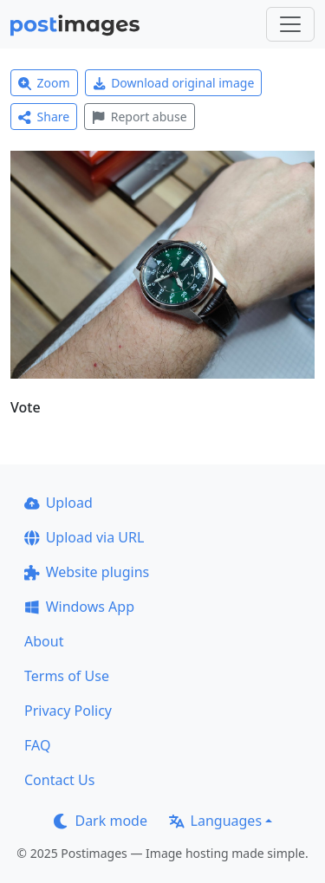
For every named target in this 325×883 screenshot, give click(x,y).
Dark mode (100, 820)
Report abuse (139, 116)
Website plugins (86, 571)
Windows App (79, 606)
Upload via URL (84, 537)
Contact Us (59, 779)
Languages (215, 820)
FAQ (37, 745)
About (43, 641)
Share (43, 116)
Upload (58, 502)
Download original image (174, 83)
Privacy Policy (68, 710)
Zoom (44, 83)
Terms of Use (66, 675)
